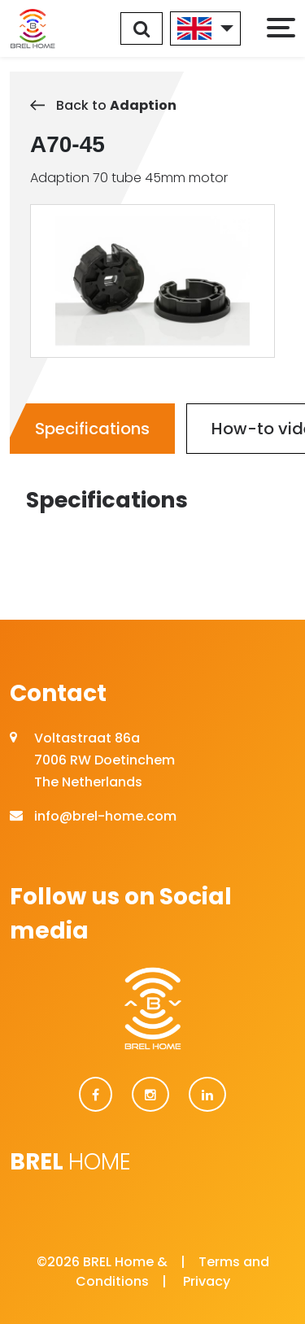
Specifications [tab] (92, 428)
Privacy (206, 1281)
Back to (103, 105)
